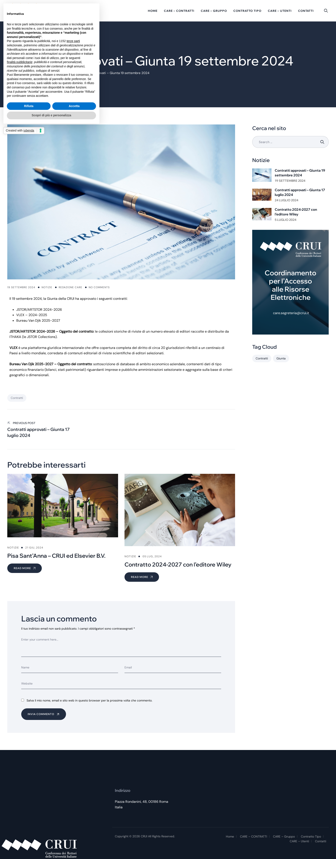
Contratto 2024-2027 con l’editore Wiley (296, 211)
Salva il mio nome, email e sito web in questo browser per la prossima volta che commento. (89, 700)
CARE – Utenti (280, 10)
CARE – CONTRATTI (179, 10)
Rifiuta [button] (28, 106)
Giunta (281, 358)
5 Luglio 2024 (285, 219)
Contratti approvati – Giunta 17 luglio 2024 (300, 192)
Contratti (17, 398)
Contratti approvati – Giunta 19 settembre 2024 (300, 172)
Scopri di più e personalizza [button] (51, 115)
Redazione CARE (70, 287)
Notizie (47, 287)
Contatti (306, 10)
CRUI (144, 836)
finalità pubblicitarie (19, 62)
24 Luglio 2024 (286, 200)
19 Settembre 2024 (290, 180)
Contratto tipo (247, 10)
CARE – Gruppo (214, 10)
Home (153, 10)
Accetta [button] (74, 106)
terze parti (73, 41)
